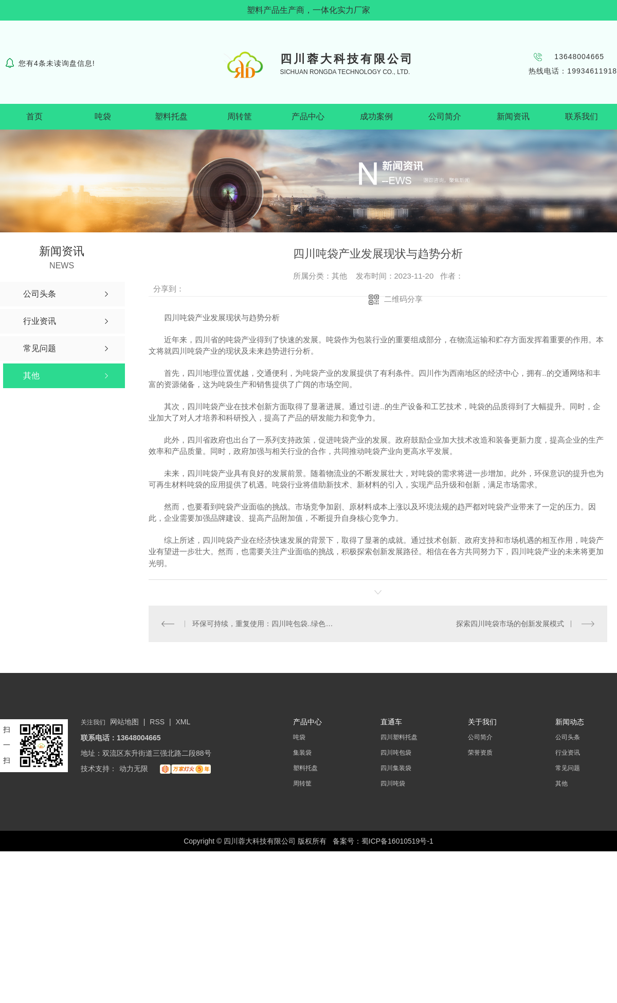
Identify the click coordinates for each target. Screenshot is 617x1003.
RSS (158, 722)
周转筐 (239, 116)
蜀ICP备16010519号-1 (397, 841)
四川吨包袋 (395, 752)
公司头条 (567, 737)
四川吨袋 (392, 783)
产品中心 (308, 116)
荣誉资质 (480, 752)
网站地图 (124, 722)
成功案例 (376, 116)
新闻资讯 (513, 116)
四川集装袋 (395, 768)
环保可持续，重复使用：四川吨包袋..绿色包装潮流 (263, 623)
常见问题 (567, 768)
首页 (34, 116)
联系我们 (581, 116)
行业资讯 (567, 752)
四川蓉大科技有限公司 (347, 58)
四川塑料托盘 (399, 737)
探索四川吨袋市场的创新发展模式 (510, 623)
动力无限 (133, 768)
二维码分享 (403, 299)
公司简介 (444, 116)
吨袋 (103, 116)
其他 (561, 783)
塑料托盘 (171, 116)
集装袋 (302, 752)
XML (183, 722)
